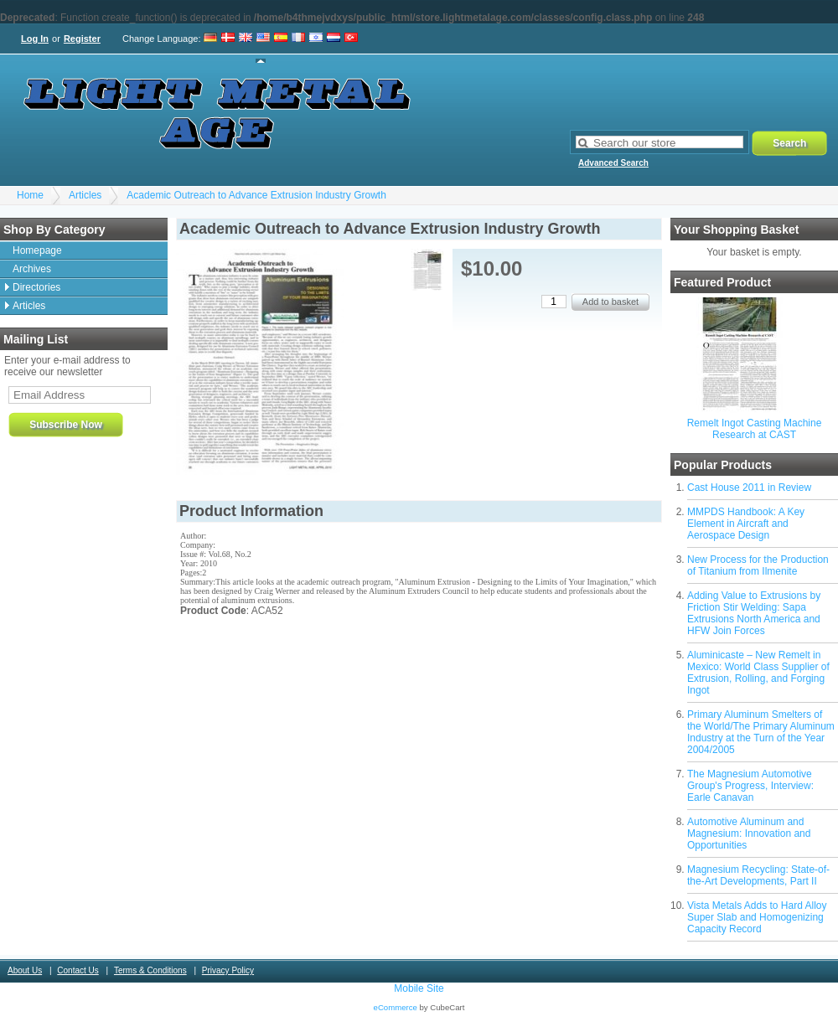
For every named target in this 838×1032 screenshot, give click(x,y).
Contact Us (77, 970)
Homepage (37, 250)
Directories (36, 287)
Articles (85, 195)
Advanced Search (613, 163)
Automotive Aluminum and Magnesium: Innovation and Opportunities (748, 833)
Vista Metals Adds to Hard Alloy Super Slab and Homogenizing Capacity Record (757, 917)
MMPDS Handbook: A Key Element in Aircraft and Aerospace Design (745, 523)
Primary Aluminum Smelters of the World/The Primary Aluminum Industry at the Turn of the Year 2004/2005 (761, 732)
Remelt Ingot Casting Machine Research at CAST (754, 429)
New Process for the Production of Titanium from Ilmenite (758, 565)
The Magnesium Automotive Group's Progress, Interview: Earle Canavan (750, 785)
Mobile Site (418, 988)
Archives (32, 269)
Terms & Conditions (150, 970)
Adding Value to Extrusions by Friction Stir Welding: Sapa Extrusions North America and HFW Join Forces (753, 613)
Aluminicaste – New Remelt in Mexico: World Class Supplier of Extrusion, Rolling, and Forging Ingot (758, 672)
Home (30, 195)
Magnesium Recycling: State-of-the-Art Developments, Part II (758, 875)
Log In (35, 39)
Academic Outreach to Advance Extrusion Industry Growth (256, 195)
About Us (25, 970)
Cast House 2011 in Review (749, 487)
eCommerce (395, 1007)
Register (82, 39)
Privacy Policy (228, 970)
